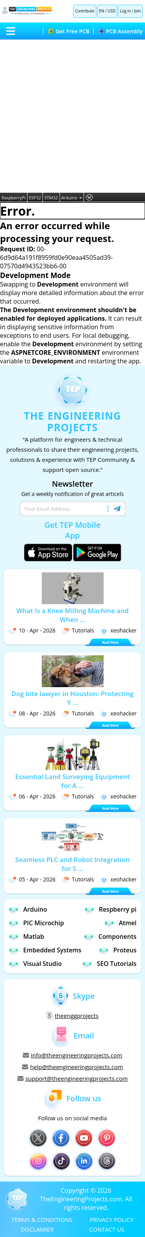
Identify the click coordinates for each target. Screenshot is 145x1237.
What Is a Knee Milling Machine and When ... (72, 615)
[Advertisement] (72, 116)
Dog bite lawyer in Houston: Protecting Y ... (72, 698)
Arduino (71, 197)
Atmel (120, 922)
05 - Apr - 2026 (32, 879)
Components (110, 936)
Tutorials (77, 630)
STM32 (51, 197)
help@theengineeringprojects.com (72, 1067)
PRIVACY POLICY (111, 1219)
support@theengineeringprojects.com (72, 1078)
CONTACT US (107, 1229)
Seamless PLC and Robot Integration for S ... (72, 864)
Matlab (26, 936)
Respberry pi (110, 909)
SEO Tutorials (109, 963)
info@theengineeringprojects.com (73, 1055)
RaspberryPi (14, 197)
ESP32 (35, 197)
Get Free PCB (68, 31)
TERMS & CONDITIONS (42, 1219)
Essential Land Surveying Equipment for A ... (72, 781)
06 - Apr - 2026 (32, 796)
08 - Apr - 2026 (32, 713)
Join (137, 11)
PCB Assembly (120, 31)
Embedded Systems (45, 950)
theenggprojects (72, 1015)
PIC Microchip (36, 922)
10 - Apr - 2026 (32, 630)
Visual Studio (35, 963)
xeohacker (118, 630)
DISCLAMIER (36, 1229)
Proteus (117, 950)
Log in (125, 11)
